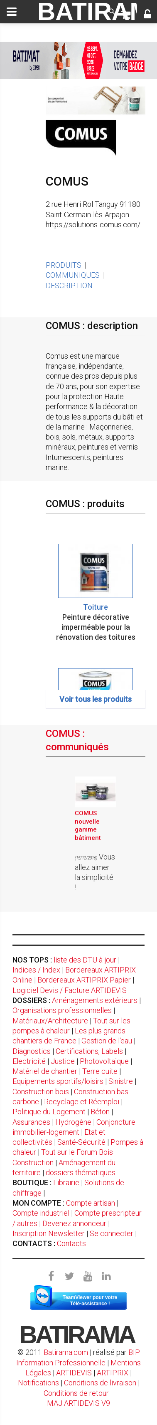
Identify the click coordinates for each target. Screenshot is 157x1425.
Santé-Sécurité (81, 1142)
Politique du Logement (49, 1111)
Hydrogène (73, 1122)
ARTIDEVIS (74, 1372)
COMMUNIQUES (73, 275)
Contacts (71, 1243)
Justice (63, 1061)
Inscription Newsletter (48, 1233)
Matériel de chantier (44, 1071)
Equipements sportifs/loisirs (57, 1081)
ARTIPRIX (112, 1372)
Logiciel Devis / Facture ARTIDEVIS (69, 990)
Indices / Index (36, 969)
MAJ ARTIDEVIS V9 (78, 1403)
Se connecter (111, 1233)
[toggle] (12, 12)
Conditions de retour (76, 1393)
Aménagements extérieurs (94, 1000)
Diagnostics (31, 1051)
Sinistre (120, 1081)
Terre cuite (100, 1071)
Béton (100, 1111)
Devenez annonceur (74, 1223)
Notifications (39, 1382)
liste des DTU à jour (85, 959)
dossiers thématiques (80, 1172)
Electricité (29, 1061)
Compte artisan (90, 1203)
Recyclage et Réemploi (81, 1101)
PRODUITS (63, 265)
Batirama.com (66, 1352)
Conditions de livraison (100, 1382)
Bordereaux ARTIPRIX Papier (84, 979)
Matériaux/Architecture (50, 1020)
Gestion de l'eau (106, 1040)
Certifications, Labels (89, 1051)
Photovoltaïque (104, 1061)
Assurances (31, 1122)
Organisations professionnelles (62, 1010)
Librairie (66, 1182)
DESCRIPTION (69, 285)
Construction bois (40, 1091)
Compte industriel (40, 1213)
